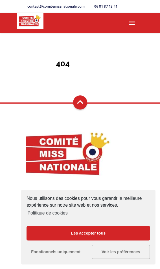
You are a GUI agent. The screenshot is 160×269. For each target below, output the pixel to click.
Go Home (80, 73)
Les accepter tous (88, 233)
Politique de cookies (47, 213)
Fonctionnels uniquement (55, 252)
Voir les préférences (121, 252)
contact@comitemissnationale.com (56, 6)
